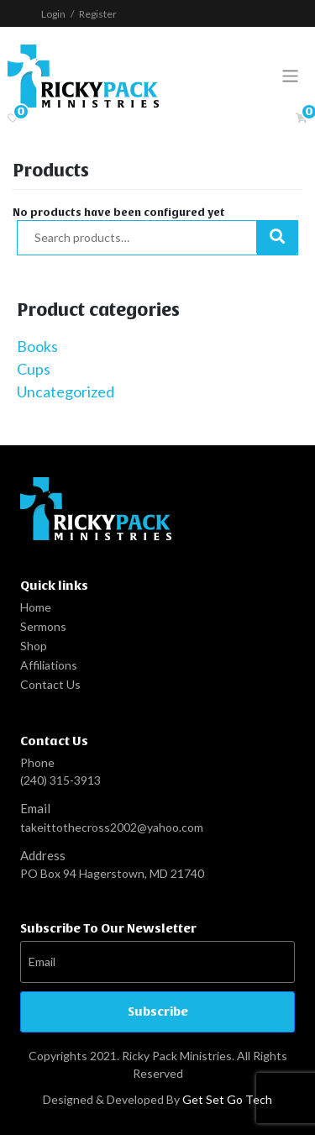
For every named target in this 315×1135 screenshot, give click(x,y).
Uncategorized (65, 391)
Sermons (43, 626)
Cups (33, 369)
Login (53, 14)
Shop (33, 645)
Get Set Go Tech (227, 1099)
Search (277, 237)
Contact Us (50, 684)
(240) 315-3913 (60, 780)
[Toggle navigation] (290, 76)
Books (37, 346)
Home (35, 607)
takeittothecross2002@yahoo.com (111, 827)
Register (98, 14)
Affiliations (48, 665)
